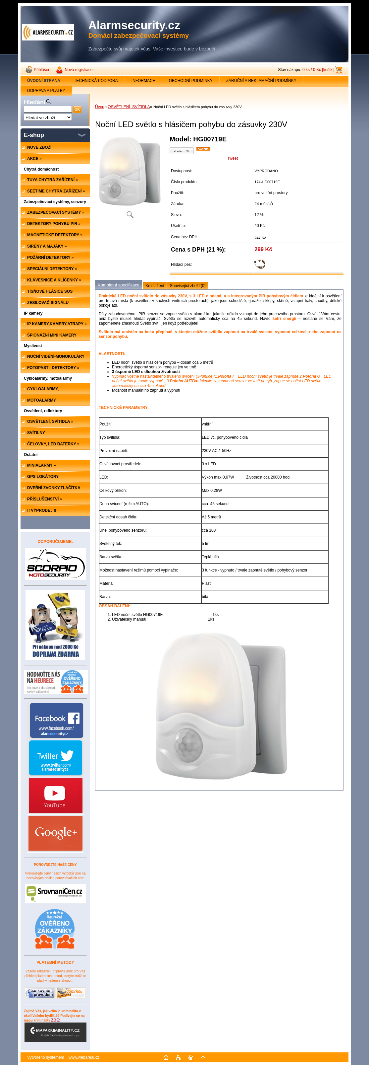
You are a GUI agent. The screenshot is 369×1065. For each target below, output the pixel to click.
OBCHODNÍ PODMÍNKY (191, 80)
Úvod (99, 107)
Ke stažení (154, 285)
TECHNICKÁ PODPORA (96, 80)
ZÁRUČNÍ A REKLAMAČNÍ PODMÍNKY (261, 80)
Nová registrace (78, 69)
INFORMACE (143, 80)
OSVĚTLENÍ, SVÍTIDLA (129, 107)
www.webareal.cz (84, 1057)
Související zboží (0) (188, 285)
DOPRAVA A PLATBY (46, 90)
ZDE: (55, 1030)
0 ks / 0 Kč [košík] (318, 69)
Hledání (34, 102)
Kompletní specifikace (118, 284)
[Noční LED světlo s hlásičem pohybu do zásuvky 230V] (129, 179)
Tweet (232, 158)
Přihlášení (42, 69)
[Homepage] (44, 81)
